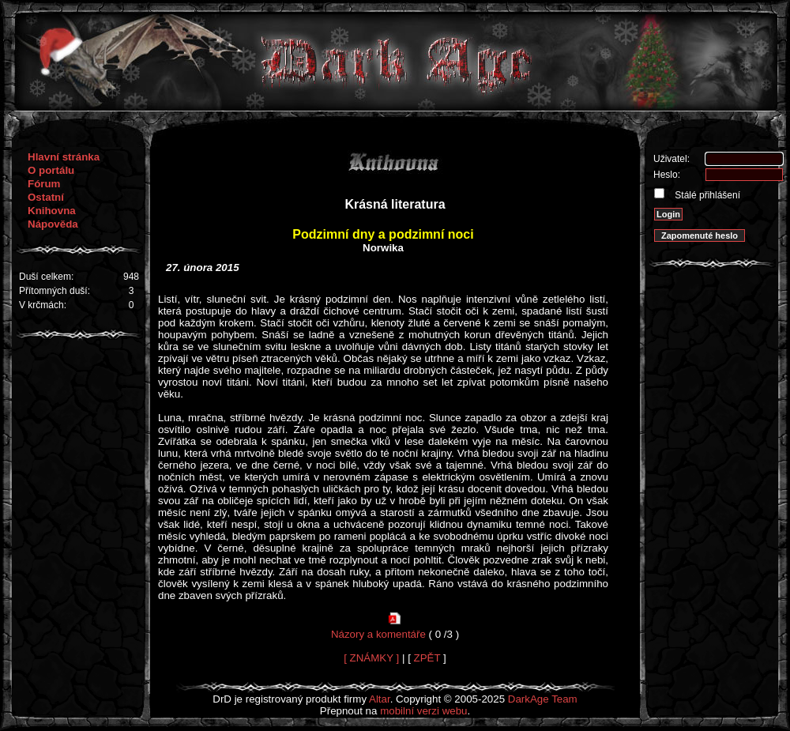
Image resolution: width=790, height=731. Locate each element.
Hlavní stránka (64, 157)
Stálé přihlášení (706, 195)
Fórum (44, 184)
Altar (379, 699)
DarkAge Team (542, 699)
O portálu (51, 170)
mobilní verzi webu (423, 711)
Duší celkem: (46, 276)
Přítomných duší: (54, 290)
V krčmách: (42, 305)
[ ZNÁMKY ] (371, 658)
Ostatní (46, 197)
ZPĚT (427, 658)
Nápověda (53, 224)
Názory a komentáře (378, 634)
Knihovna (52, 211)
